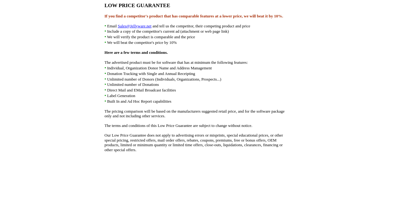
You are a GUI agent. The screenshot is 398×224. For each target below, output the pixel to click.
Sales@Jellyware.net (134, 26)
